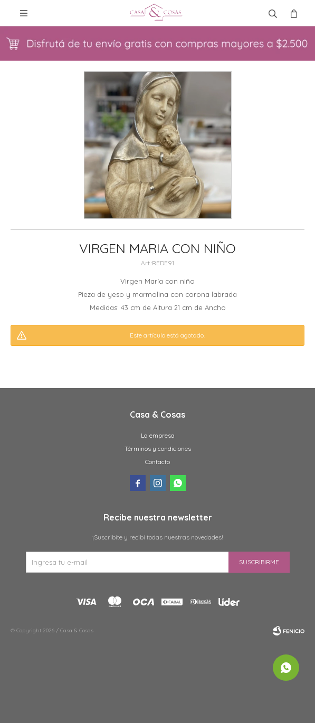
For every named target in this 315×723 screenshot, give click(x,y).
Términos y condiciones (158, 448)
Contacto (157, 462)
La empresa (158, 435)
